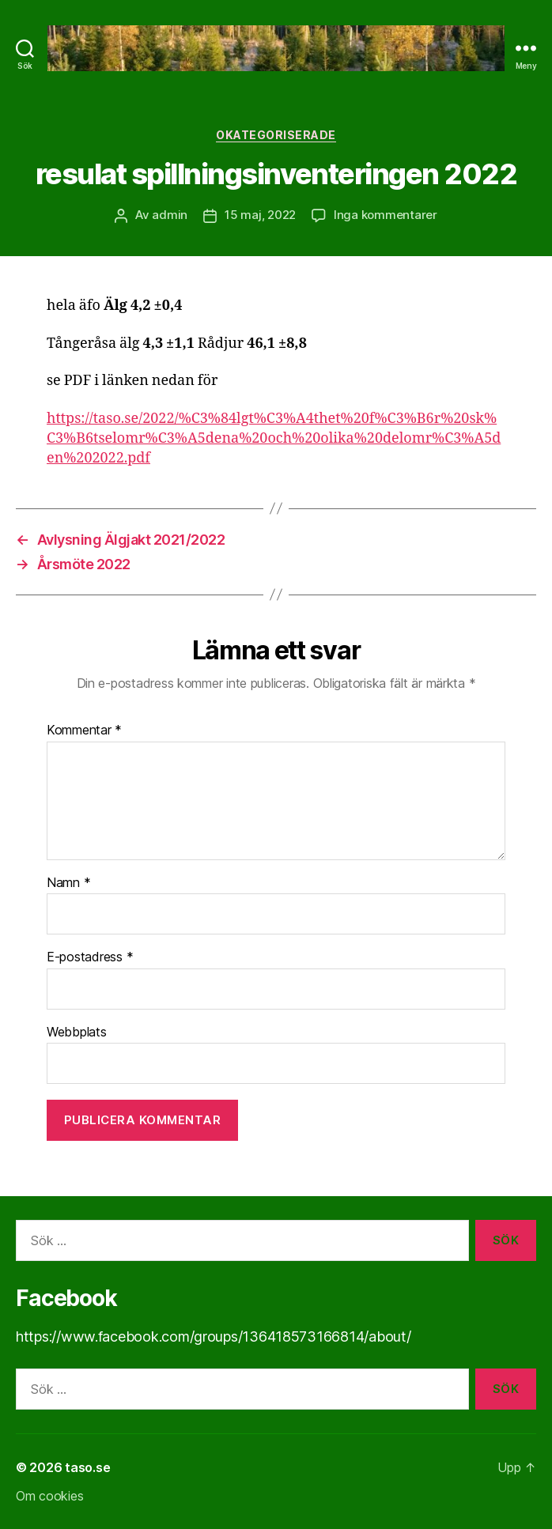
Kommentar (84, 730)
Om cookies (49, 1496)
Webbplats (77, 1032)
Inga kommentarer (385, 214)
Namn (68, 883)
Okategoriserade (276, 135)
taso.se (87, 1467)
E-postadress (90, 957)
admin (169, 214)
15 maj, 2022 (260, 214)
